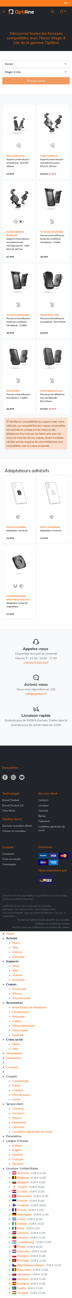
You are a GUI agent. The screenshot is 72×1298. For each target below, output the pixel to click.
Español (17, 1154)
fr (66, 3)
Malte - (27, 1246)
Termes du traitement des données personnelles (43, 919)
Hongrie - (28, 1292)
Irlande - (28, 1223)
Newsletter (10, 768)
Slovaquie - (29, 1274)
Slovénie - (29, 1279)
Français (17, 1159)
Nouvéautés (14, 1053)
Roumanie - (30, 1269)
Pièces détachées (23, 1025)
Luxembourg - (31, 1242)
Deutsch (17, 1163)
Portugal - (29, 1260)
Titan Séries (8, 810)
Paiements (44, 821)
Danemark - (30, 1196)
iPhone (17, 993)
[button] (52, 12)
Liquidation (13, 1058)
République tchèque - (36, 1265)
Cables (16, 1021)
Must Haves (20, 1030)
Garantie (43, 810)
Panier (16, 1085)
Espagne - (29, 1283)
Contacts (43, 800)
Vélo (15, 947)
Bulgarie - (28, 1182)
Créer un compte (11, 858)
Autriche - (29, 1173)
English (17, 1150)
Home (10, 933)
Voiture (17, 952)
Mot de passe (21, 1094)
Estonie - (28, 1200)
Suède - (27, 1288)
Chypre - (28, 1186)
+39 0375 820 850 (35, 662)
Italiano (17, 1145)
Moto (16, 942)
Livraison (43, 805)
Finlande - (29, 1205)
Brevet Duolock (10, 800)
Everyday (18, 956)
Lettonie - (29, 1233)
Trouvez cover (21, 998)
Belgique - (29, 1177)
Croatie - (28, 1191)
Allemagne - (30, 1214)
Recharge (18, 1016)
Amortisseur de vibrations (29, 1007)
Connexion (8, 853)
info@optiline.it (35, 694)
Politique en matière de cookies (53, 923)
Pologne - (28, 1256)
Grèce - (27, 1219)
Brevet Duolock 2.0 (13, 805)
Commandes (9, 864)
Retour (42, 816)
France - (27, 1209)
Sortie (16, 1099)
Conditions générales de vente (32, 1131)
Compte (17, 1090)
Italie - (26, 1228)
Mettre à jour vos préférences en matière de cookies (41, 927)
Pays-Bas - (29, 1251)
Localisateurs (21, 1012)
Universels (19, 989)
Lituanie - (28, 1237)
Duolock (17, 1035)
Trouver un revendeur (14, 830)
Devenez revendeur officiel (17, 825)
